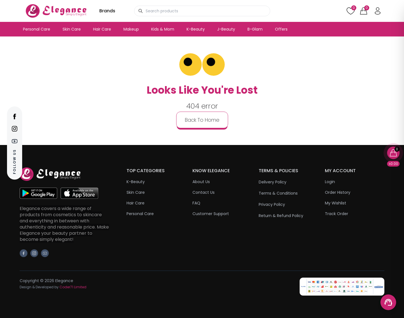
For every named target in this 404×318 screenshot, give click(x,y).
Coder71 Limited (72, 287)
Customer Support (210, 213)
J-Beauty (226, 29)
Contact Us (203, 192)
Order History (337, 192)
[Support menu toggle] (388, 302)
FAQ (196, 203)
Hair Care (102, 29)
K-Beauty (196, 29)
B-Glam (255, 29)
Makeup (131, 29)
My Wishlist (335, 203)
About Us (201, 182)
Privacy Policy (272, 204)
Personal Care (36, 29)
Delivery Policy (272, 182)
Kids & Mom (162, 29)
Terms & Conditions (278, 193)
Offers (281, 29)
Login (330, 182)
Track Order (336, 213)
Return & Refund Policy (281, 215)
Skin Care (72, 29)
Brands (107, 11)
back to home (202, 119)
